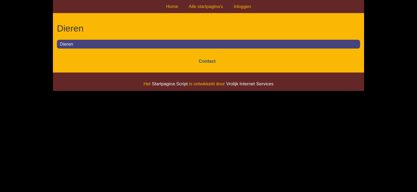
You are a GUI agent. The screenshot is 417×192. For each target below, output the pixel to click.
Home (172, 6)
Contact (207, 61)
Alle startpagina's (206, 6)
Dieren (66, 44)
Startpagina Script (170, 83)
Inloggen (242, 6)
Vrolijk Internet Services (249, 83)
